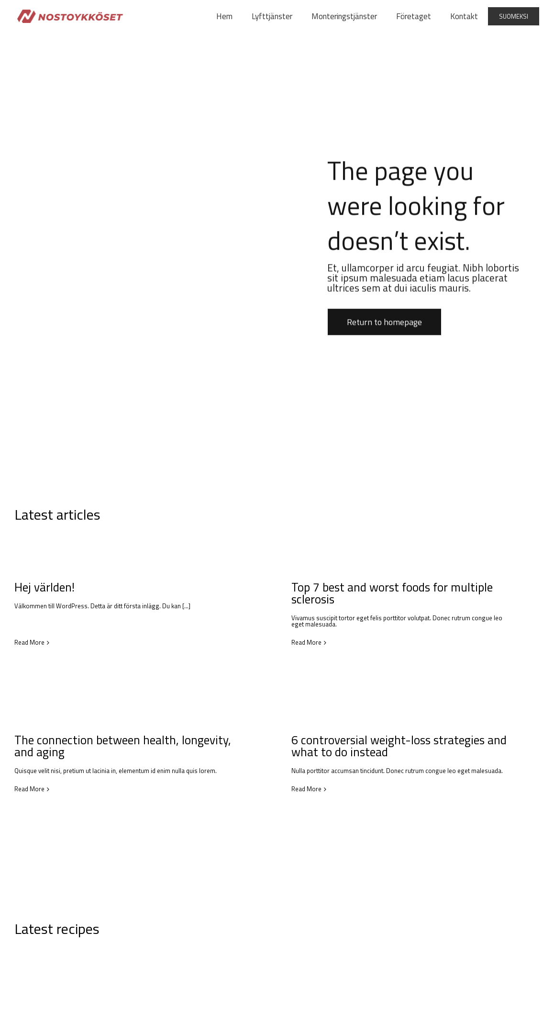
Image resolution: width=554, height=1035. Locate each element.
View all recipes (519, 935)
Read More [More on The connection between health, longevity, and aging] (50, 781)
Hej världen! (44, 587)
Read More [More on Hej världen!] (29, 624)
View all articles (519, 513)
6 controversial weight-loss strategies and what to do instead (383, 747)
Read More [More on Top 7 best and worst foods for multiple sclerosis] (301, 642)
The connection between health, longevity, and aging (143, 738)
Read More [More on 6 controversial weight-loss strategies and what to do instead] (291, 790)
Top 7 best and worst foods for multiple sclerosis (387, 593)
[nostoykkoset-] (70, 12)
